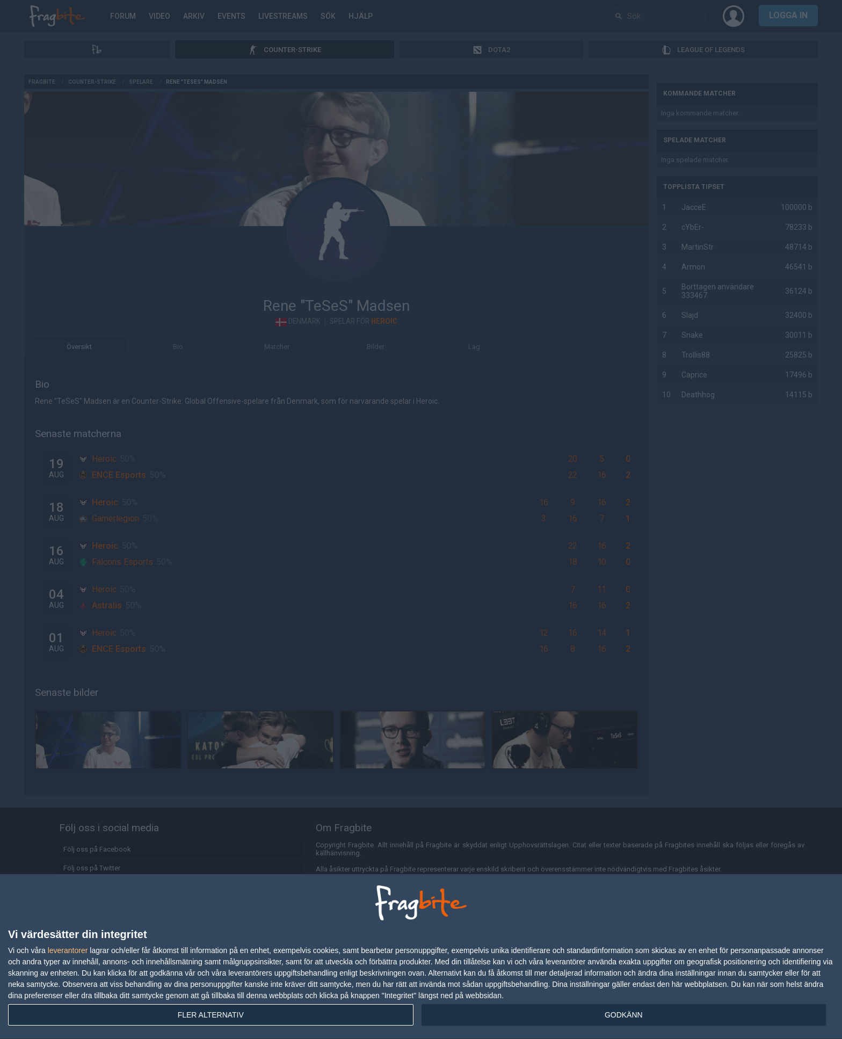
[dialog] (421, 957)
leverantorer (68, 950)
